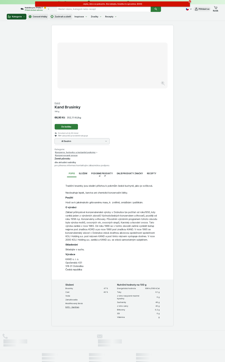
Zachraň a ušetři (61, 16)
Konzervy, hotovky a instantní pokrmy (136, 83)
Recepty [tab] (151, 104)
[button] (202, 9)
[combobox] (109, 9)
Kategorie (16, 16)
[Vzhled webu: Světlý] (113, 356)
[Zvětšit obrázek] (102, 74)
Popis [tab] (72, 104)
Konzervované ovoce (127, 86)
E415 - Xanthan (72, 238)
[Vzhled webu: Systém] (99, 356)
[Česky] (188, 9)
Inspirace (80, 16)
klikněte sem (74, 337)
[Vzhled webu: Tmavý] (126, 356)
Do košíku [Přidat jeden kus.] (127, 57)
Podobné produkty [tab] (102, 104)
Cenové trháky (38, 16)
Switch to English (117, 344)
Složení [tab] (83, 104)
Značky (96, 16)
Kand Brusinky (128, 38)
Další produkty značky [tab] (130, 104)
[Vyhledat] (161, 9)
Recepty (111, 16)
